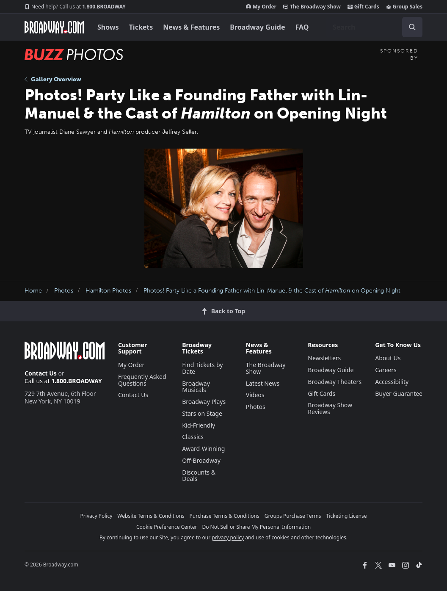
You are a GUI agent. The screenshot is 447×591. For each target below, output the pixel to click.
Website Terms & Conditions (150, 515)
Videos (255, 395)
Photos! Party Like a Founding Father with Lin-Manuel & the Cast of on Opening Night (271, 290)
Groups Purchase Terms (293, 515)
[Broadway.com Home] (54, 27)
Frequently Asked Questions (142, 380)
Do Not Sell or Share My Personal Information (256, 526)
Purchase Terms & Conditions (224, 515)
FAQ (302, 27)
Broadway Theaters (334, 382)
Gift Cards (363, 6)
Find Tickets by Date (202, 368)
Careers (385, 370)
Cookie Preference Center (166, 526)
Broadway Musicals (196, 386)
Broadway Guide (257, 27)
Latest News (263, 383)
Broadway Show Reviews (330, 408)
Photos (63, 290)
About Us (387, 358)
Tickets (141, 27)
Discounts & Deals (198, 475)
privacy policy (228, 537)
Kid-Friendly (198, 425)
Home (33, 290)
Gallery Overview (53, 79)
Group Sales (404, 6)
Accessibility (391, 382)
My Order (261, 6)
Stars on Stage (202, 413)
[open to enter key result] (412, 27)
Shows (108, 27)
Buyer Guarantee (398, 393)
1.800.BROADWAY (75, 6)
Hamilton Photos (108, 290)
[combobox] (374, 27)
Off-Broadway (201, 460)
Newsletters (324, 358)
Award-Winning (203, 449)
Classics (193, 437)
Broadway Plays (204, 402)
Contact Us (41, 373)
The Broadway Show (312, 6)
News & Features (191, 27)
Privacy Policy (96, 515)
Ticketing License (346, 515)
